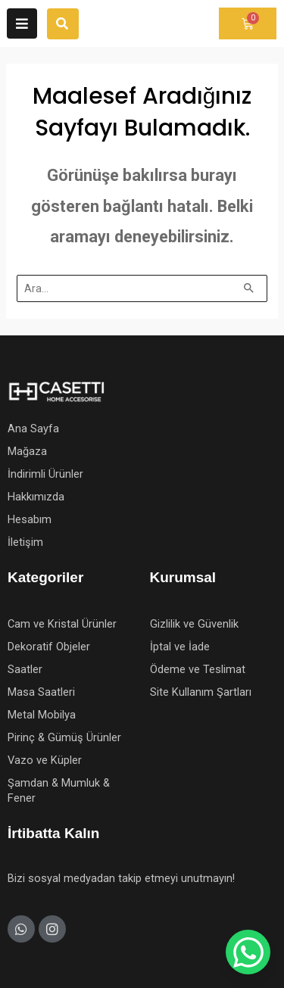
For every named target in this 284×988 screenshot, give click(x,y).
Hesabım (29, 519)
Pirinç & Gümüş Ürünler (64, 737)
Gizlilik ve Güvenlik (194, 624)
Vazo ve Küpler (45, 760)
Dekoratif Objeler (49, 646)
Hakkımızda (36, 496)
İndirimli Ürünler (45, 474)
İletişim (25, 542)
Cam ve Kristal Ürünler (62, 624)
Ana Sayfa (33, 428)
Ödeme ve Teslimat (197, 669)
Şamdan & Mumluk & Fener (59, 790)
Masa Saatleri (41, 692)
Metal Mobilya (42, 715)
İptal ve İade (180, 646)
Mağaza (27, 451)
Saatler (25, 669)
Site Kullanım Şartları (200, 692)
